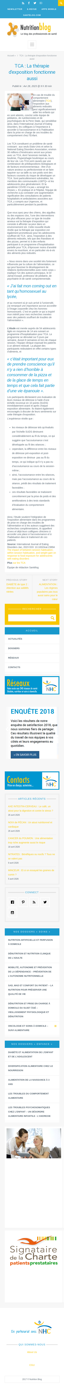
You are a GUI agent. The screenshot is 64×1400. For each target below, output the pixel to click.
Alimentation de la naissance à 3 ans (28, 1082)
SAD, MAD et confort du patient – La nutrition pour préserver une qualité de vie (30, 989)
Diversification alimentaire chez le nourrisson (30, 1068)
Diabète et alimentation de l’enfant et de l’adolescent (30, 1054)
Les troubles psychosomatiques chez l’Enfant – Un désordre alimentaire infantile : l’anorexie (29, 1111)
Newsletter (15, 9)
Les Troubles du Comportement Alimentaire (28, 1095)
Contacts (14, 667)
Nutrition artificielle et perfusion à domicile (30, 942)
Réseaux (13, 658)
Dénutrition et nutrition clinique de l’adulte (29, 955)
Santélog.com (32, 15)
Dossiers (14, 648)
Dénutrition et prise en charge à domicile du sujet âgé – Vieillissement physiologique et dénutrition (29, 1010)
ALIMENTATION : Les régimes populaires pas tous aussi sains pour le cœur (47, 592)
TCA (48, 100)
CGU (32, 1365)
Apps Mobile (48, 9)
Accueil (10, 55)
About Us (32, 1352)
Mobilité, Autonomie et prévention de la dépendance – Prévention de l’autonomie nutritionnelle (30, 971)
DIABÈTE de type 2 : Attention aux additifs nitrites (17, 588)
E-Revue (32, 9)
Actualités (15, 639)
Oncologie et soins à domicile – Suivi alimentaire (28, 1028)
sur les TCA (19, 562)
